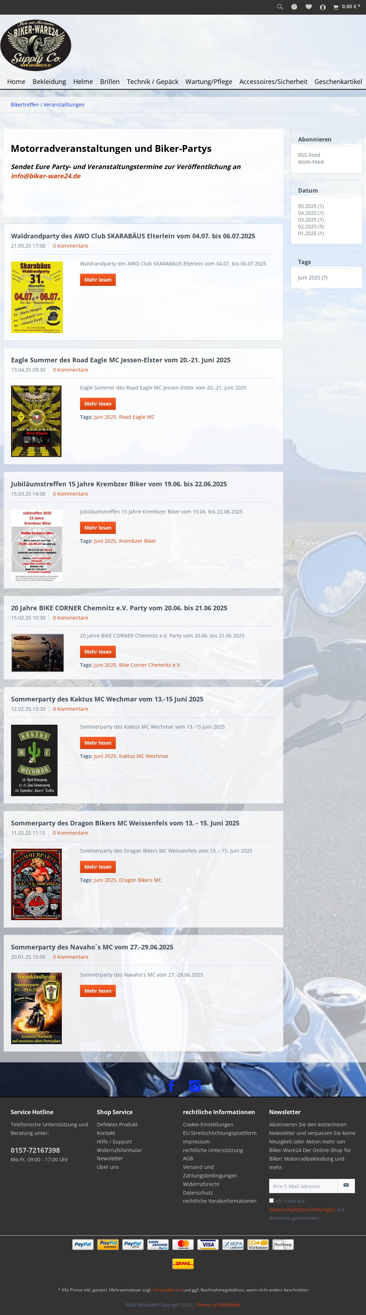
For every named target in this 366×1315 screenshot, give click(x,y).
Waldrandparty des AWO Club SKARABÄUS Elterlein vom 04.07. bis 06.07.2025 (133, 236)
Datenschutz (198, 1192)
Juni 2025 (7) (312, 277)
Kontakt (106, 1133)
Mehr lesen (98, 279)
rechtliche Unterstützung (213, 1150)
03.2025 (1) (311, 219)
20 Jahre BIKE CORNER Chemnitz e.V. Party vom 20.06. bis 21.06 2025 (119, 608)
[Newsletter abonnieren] (346, 1186)
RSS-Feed (309, 155)
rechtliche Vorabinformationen (220, 1200)
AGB (188, 1158)
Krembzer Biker (137, 540)
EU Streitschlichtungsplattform (220, 1133)
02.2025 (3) (311, 226)
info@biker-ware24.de (45, 176)
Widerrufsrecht (201, 1184)
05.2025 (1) (311, 206)
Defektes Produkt (117, 1124)
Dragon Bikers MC (140, 880)
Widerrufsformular (119, 1150)
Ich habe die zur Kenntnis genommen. (307, 1209)
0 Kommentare (70, 245)
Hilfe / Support (114, 1141)
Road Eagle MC (137, 416)
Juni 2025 (105, 416)
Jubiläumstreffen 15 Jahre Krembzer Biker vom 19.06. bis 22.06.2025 (119, 484)
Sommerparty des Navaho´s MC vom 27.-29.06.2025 (92, 947)
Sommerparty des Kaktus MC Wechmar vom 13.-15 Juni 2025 (107, 699)
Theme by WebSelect (218, 1304)
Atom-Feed (311, 161)
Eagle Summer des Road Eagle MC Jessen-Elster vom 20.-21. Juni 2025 (121, 360)
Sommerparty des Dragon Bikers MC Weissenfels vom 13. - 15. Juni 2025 (125, 823)
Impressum (196, 1141)
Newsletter (110, 1158)
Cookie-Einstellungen (208, 1124)
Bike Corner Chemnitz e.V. (150, 664)
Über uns (108, 1166)
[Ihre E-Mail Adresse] (303, 1186)
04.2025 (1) (311, 212)
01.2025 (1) (311, 233)
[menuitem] (280, 7)
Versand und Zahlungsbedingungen (210, 1171)
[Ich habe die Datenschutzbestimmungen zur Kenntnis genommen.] (271, 1200)
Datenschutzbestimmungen (302, 1209)
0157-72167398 (35, 1150)
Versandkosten (167, 1290)
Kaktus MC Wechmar (144, 756)
